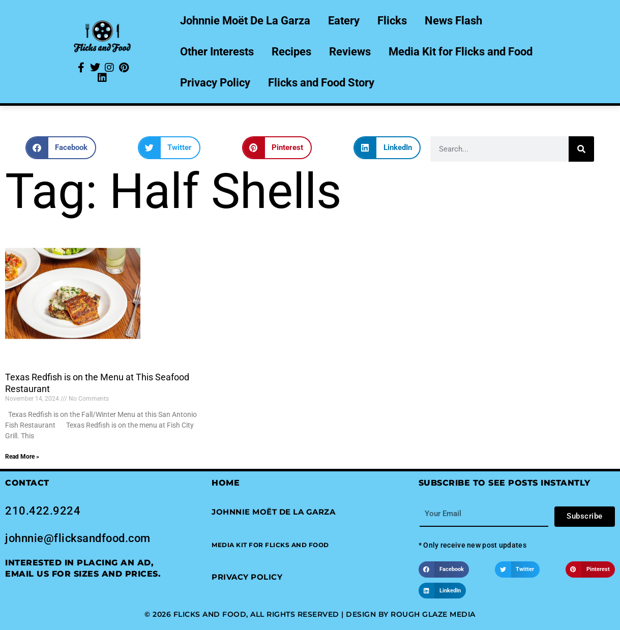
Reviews (350, 51)
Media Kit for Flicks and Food (461, 51)
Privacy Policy (215, 82)
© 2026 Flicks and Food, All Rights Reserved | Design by (267, 614)
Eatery (344, 20)
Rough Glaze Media (433, 614)
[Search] (581, 149)
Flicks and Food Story (321, 82)
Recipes (291, 51)
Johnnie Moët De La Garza (245, 20)
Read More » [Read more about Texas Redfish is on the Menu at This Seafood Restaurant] (22, 456)
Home (226, 483)
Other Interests (217, 51)
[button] (61, 147)
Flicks (392, 20)
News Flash (453, 20)
